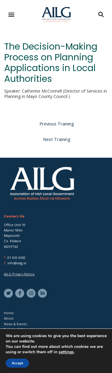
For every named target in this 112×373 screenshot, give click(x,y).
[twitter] (9, 293)
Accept (17, 363)
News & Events (15, 324)
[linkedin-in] (43, 293)
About (8, 318)
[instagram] (32, 293)
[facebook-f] (20, 293)
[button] (11, 14)
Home (9, 313)
